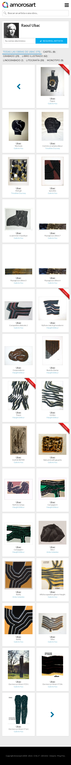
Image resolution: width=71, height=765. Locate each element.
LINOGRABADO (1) (13, 60)
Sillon (52, 639)
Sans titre (52, 191)
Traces (18, 415)
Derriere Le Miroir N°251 (18, 684)
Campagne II (52, 505)
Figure (52, 101)
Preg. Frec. (61, 756)
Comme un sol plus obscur (52, 146)
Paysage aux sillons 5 (18, 280)
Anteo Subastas (52, 552)
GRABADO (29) (11, 56)
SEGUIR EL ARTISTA (51, 41)
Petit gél (18, 191)
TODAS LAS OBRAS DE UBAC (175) (21, 51)
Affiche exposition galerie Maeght (52, 594)
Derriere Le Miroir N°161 (18, 729)
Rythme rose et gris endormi (52, 325)
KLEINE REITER (18, 460)
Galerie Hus (52, 103)
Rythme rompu (18, 505)
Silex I (52, 549)
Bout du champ (52, 370)
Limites (52, 415)
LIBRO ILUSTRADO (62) (34, 56)
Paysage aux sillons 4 (53, 280)
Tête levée (18, 146)
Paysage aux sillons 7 (53, 235)
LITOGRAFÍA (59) (35, 60)
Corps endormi (18, 370)
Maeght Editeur (52, 328)
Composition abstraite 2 (18, 325)
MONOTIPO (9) (55, 60)
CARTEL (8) (49, 51)
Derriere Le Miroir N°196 (52, 684)
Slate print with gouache (52, 460)
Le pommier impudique (19, 235)
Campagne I (18, 549)
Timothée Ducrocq (52, 148)
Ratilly (18, 594)
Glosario (52, 756)
